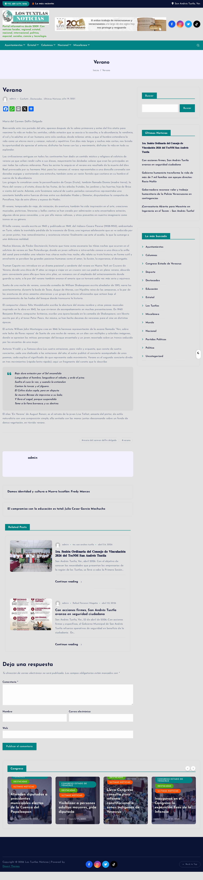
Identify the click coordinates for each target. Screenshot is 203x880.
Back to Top (190, 872)
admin (9, 107)
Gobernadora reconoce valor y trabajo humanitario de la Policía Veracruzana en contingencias (167, 202)
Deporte (150, 280)
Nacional (63, 53)
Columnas (47, 53)
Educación (152, 297)
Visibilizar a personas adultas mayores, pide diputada (77, 815)
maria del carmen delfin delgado (100, 448)
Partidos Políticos (156, 347)
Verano (106, 79)
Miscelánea (80, 53)
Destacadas (36, 107)
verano (127, 448)
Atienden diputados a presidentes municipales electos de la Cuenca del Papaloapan (29, 811)
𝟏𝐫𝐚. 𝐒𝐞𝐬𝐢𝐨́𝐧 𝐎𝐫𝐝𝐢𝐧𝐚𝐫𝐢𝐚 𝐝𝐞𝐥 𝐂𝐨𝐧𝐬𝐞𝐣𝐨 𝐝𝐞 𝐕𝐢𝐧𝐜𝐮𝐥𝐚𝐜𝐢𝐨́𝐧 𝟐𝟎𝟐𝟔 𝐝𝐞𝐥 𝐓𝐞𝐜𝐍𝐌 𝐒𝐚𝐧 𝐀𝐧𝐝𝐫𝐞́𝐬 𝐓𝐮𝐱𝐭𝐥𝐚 (165, 156)
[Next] (193, 776)
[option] (29, 808)
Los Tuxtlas (152, 314)
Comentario (10, 690)
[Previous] (187, 776)
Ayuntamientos (14, 53)
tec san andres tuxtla (83, 553)
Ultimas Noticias (52, 107)
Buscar (149, 104)
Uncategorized (154, 364)
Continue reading (68, 590)
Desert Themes (11, 874)
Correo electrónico (80, 719)
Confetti (24, 107)
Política (150, 356)
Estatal (31, 53)
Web (5, 736)
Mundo (150, 331)
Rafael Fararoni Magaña (85, 611)
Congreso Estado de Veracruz (163, 272)
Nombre (7, 719)
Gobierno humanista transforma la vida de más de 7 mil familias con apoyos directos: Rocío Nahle (167, 185)
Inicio (96, 79)
